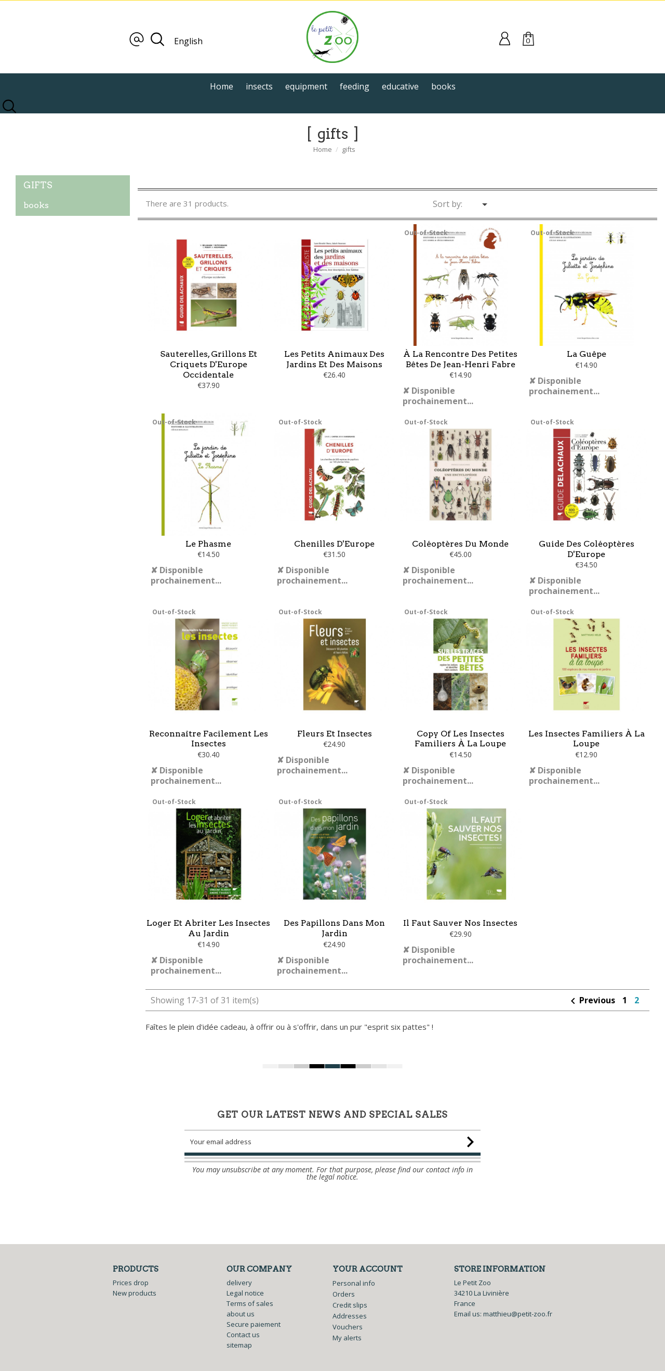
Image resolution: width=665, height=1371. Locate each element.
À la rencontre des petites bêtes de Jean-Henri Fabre (460, 359)
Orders (343, 1294)
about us (241, 1313)
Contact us (243, 1334)
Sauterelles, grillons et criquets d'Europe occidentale (208, 364)
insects (259, 86)
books (443, 86)
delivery (239, 1282)
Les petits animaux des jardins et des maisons (334, 359)
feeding (354, 86)
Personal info (353, 1283)
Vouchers (347, 1326)
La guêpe (586, 354)
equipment (306, 86)
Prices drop (131, 1282)
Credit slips (349, 1305)
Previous (592, 1022)
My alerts (347, 1337)
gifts (37, 185)
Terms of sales (250, 1303)
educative (400, 86)
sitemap (239, 1345)
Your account (367, 1269)
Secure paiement (254, 1324)
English (188, 41)
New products (134, 1293)
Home (221, 86)
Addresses (349, 1316)
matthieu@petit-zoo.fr (517, 1313)
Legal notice (245, 1293)
